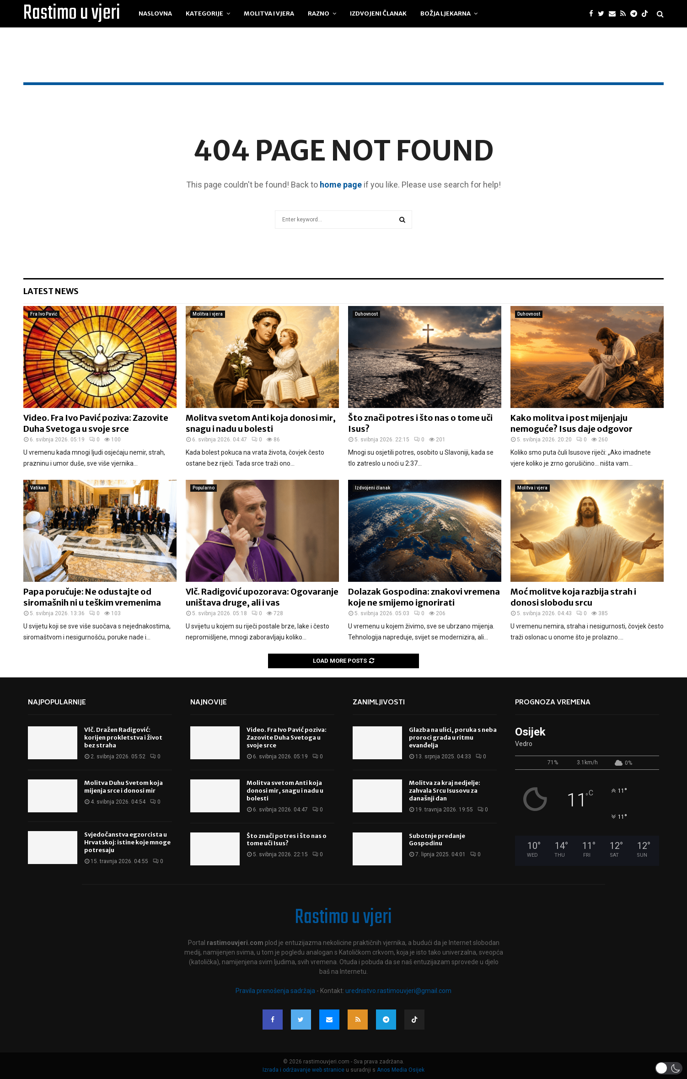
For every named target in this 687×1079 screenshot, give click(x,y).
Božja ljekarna (445, 13)
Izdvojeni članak (378, 13)
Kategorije (204, 13)
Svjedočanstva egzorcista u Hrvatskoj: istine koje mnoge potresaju (127, 842)
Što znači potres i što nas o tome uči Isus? (287, 840)
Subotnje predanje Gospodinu (437, 840)
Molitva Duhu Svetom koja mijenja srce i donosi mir (123, 786)
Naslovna (155, 13)
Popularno (204, 487)
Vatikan (38, 487)
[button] (668, 1068)
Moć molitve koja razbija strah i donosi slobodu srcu (573, 596)
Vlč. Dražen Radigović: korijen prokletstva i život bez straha (123, 737)
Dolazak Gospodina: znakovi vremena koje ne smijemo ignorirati (424, 596)
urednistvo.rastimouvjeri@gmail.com (398, 990)
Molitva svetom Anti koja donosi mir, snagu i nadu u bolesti (261, 423)
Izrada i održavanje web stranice (304, 1070)
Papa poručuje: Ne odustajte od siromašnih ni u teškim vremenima (92, 596)
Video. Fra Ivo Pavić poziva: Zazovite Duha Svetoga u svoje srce (95, 423)
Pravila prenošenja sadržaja (276, 990)
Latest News (51, 291)
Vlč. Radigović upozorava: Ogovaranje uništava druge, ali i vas (262, 596)
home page (341, 184)
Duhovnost (366, 314)
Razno (318, 13)
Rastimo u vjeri (71, 13)
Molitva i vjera (269, 13)
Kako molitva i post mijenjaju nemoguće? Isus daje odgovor (571, 423)
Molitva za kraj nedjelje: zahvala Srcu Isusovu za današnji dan (444, 790)
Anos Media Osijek (400, 1070)
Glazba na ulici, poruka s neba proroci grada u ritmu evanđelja (453, 737)
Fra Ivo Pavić (43, 314)
